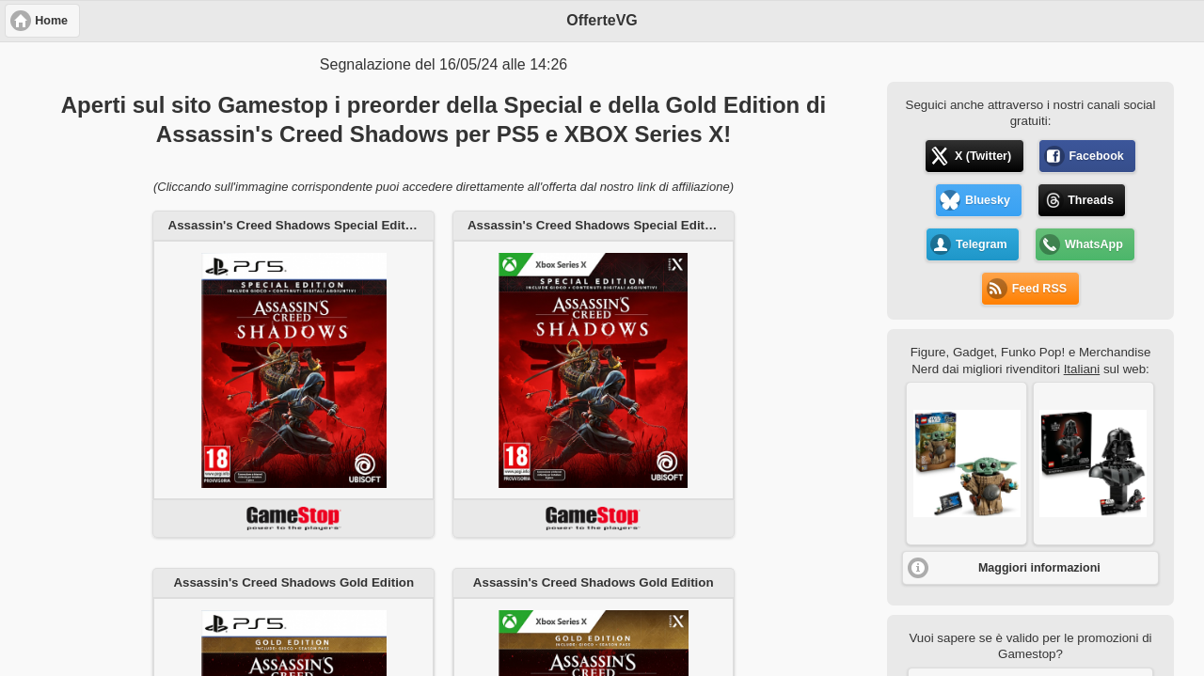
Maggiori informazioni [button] (1039, 567)
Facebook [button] (1096, 156)
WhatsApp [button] (1094, 244)
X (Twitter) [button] (983, 156)
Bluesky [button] (987, 200)
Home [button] (51, 20)
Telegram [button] (981, 244)
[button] (966, 463)
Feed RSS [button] (1039, 288)
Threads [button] (1091, 200)
